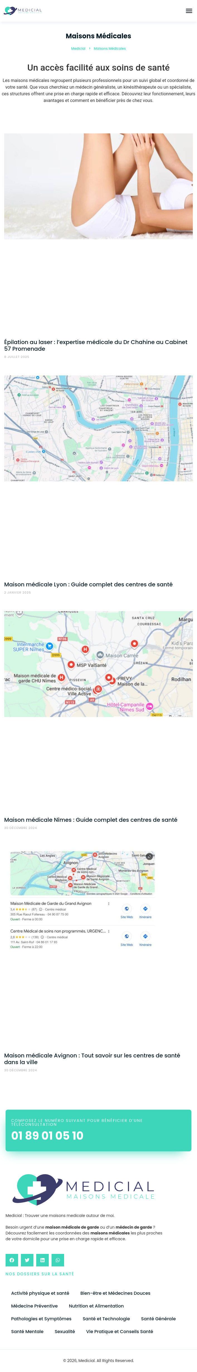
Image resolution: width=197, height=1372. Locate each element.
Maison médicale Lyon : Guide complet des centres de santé (88, 584)
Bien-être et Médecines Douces (115, 1293)
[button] (189, 11)
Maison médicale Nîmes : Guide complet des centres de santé (90, 820)
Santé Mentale (27, 1331)
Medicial (78, 48)
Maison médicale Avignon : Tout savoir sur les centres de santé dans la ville (92, 1059)
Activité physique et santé (40, 1293)
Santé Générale (158, 1319)
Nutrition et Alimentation (96, 1306)
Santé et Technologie (106, 1319)
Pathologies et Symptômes (41, 1319)
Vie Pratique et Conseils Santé (119, 1331)
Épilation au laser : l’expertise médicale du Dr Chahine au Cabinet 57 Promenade (96, 345)
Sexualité (65, 1331)
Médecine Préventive (34, 1306)
